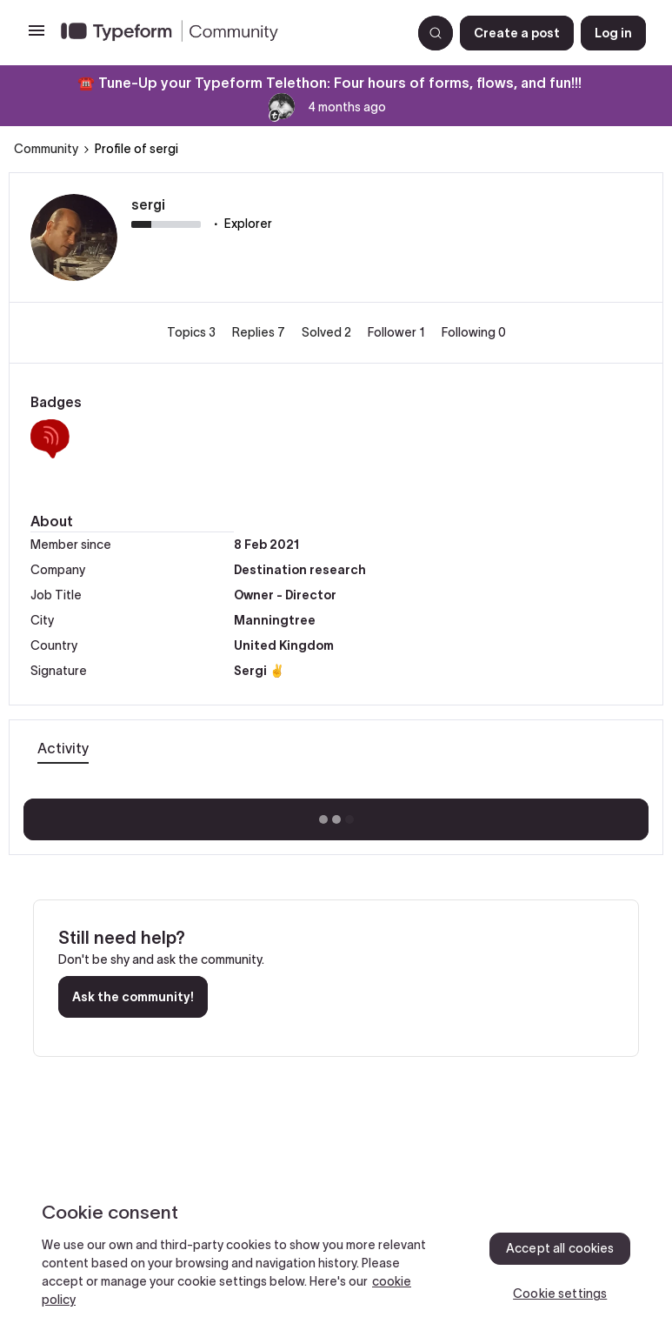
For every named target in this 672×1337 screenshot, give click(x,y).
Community (46, 149)
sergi (148, 204)
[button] (36, 36)
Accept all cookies (560, 1248)
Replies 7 (260, 332)
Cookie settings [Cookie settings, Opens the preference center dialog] (560, 1293)
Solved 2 (328, 332)
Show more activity (336, 814)
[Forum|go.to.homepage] (229, 33)
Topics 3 (192, 332)
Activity (63, 748)
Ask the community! (133, 997)
